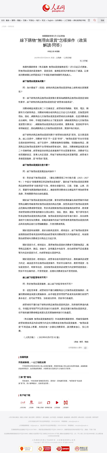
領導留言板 (48, 403)
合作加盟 (53, 417)
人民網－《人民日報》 (64, 58)
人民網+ (31, 403)
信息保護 (88, 417)
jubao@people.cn (74, 421)
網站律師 (81, 417)
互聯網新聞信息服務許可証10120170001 (24, 429)
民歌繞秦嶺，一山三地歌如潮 (32, 362)
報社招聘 (32, 417)
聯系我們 (95, 417)
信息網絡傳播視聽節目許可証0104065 (16, 433)
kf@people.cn (35, 425)
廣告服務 (46, 417)
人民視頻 (57, 403)
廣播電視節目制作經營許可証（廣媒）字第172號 (80, 429)
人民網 (4, 26)
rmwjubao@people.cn (81, 425)
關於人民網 (23, 417)
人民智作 (65, 403)
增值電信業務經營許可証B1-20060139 (51, 429)
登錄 (102, 20)
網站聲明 (74, 417)
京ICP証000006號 (89, 433)
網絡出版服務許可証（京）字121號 (71, 433)
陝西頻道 (11, 26)
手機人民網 (40, 403)
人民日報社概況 (14, 417)
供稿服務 (60, 417)
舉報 (84, 20)
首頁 (3, 20)
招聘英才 (39, 417)
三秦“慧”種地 (24, 377)
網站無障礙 (77, 20)
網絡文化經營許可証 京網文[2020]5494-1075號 (44, 433)
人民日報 (22, 403)
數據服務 (67, 417)
